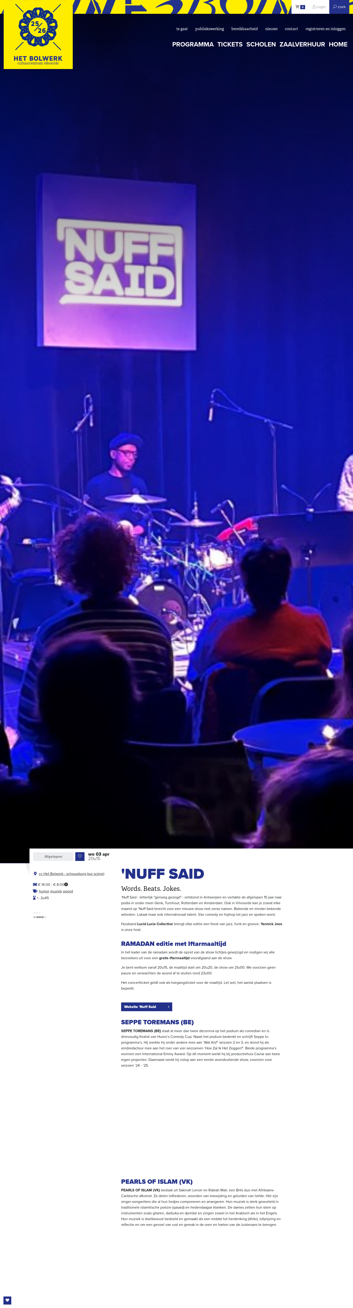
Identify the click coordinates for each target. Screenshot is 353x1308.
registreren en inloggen (326, 28)
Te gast (182, 28)
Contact (291, 28)
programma (193, 44)
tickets (230, 44)
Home (338, 44)
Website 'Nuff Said (146, 1007)
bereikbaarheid (244, 28)
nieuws (271, 28)
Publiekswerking (209, 28)
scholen (261, 44)
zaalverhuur (302, 44)
